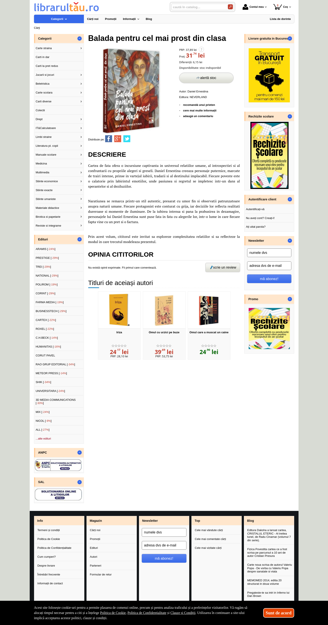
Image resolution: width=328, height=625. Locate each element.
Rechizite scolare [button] (261, 116)
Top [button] (197, 520)
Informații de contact (50, 583)
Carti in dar (42, 57)
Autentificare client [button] (262, 199)
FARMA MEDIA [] (50, 302)
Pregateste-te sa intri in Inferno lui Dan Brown (268, 594)
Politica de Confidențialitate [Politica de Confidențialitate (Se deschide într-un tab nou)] (146, 613)
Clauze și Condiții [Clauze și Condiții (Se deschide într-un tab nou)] (183, 613)
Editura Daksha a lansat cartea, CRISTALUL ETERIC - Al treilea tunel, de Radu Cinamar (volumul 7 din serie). (269, 535)
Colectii (40, 110)
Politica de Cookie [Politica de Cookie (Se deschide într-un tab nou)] (113, 613)
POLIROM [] (46, 284)
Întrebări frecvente (49, 574)
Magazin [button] (96, 520)
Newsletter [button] (256, 240)
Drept (39, 119)
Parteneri (95, 565)
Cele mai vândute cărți (209, 530)
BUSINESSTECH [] (51, 311)
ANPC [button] (42, 452)
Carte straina (44, 48)
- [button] (79, 38)
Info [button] (40, 520)
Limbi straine (44, 137)
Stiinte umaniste (46, 199)
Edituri (94, 547)
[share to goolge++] (117, 138)
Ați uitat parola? (255, 226)
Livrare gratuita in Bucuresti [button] (269, 38)
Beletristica (42, 83)
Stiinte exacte (44, 190)
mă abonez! (269, 279)
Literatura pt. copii (47, 145)
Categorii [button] (45, 38)
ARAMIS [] (45, 249)
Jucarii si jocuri (45, 74)
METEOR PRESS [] (51, 373)
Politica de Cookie (49, 539)
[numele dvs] (269, 252)
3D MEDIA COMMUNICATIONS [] (56, 401)
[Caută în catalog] (230, 6)
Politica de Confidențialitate (55, 547)
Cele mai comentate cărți (210, 539)
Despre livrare (46, 565)
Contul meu (253, 7)
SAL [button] (41, 482)
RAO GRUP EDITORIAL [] (55, 364)
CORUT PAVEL (45, 355)
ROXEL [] (45, 328)
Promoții (95, 539)
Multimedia (42, 172)
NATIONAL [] (47, 275)
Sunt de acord (279, 613)
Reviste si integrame (48, 225)
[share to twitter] (126, 138)
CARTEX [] (46, 320)
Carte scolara (44, 92)
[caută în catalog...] (198, 7)
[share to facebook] (108, 138)
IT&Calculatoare (46, 128)
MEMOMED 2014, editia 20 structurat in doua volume (264, 582)
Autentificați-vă (255, 209)
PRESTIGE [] (47, 257)
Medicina (41, 163)
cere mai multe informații (200, 110)
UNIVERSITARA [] (50, 391)
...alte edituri (43, 438)
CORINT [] (45, 293)
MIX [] (42, 412)
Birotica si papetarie (48, 216)
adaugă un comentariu (198, 116)
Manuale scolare (46, 154)
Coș (280, 7)
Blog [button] (250, 520)
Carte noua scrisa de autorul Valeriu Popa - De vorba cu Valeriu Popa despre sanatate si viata (269, 568)
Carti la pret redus (47, 66)
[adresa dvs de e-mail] (269, 265)
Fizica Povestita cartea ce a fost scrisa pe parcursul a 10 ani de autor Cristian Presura (267, 552)
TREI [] (43, 266)
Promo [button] (253, 299)
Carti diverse (43, 101)
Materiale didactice (47, 207)
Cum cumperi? (47, 556)
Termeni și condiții (49, 530)
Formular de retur (101, 574)
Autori (93, 556)
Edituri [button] (43, 239)
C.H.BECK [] (47, 337)
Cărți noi (95, 530)
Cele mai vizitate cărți (208, 547)
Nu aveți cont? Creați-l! (260, 218)
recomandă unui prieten (199, 104)
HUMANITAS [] (48, 346)
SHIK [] (43, 382)
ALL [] (42, 429)
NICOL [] (43, 420)
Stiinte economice (47, 181)
